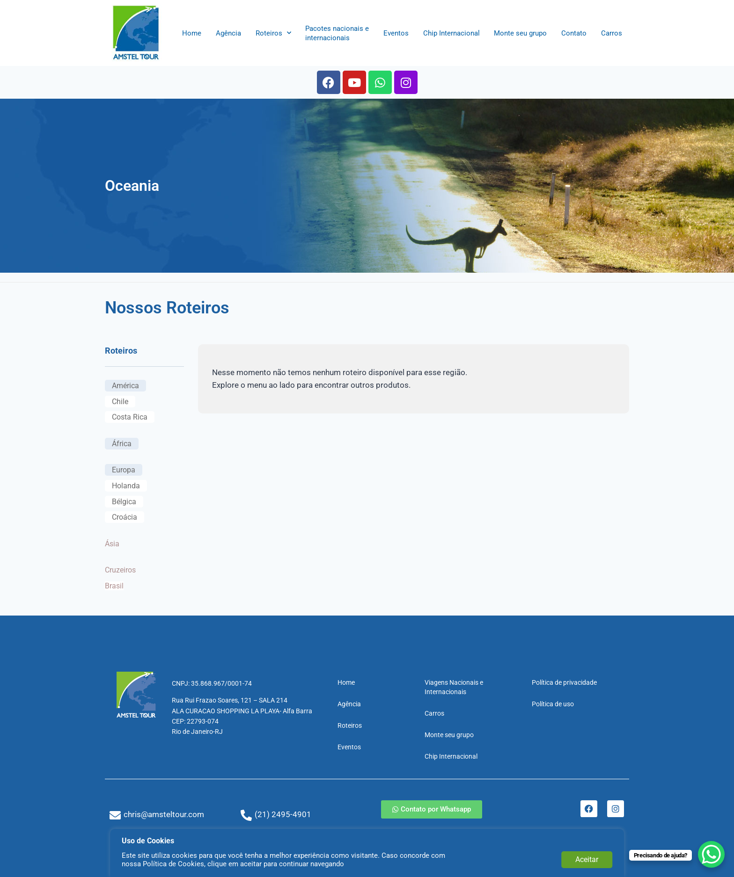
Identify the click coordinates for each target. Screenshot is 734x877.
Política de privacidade (564, 682)
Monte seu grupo (520, 33)
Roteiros (273, 33)
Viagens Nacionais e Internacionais (454, 687)
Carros (611, 33)
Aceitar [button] (586, 859)
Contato (574, 33)
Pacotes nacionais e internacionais (337, 33)
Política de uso (553, 704)
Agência (228, 33)
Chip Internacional (451, 33)
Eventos (396, 33)
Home (191, 33)
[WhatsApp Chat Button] (711, 854)
